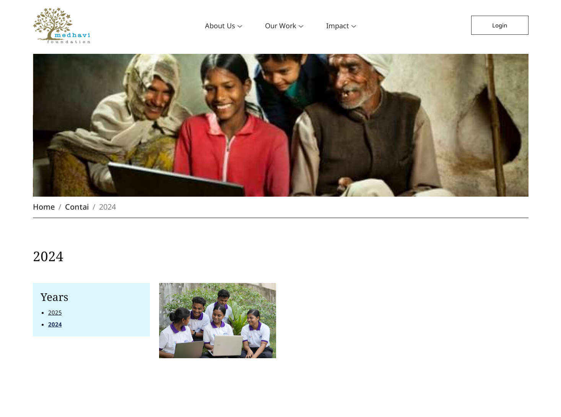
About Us (223, 25)
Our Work (284, 25)
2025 (55, 312)
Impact (341, 25)
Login (499, 25)
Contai (77, 207)
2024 (55, 324)
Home (44, 207)
